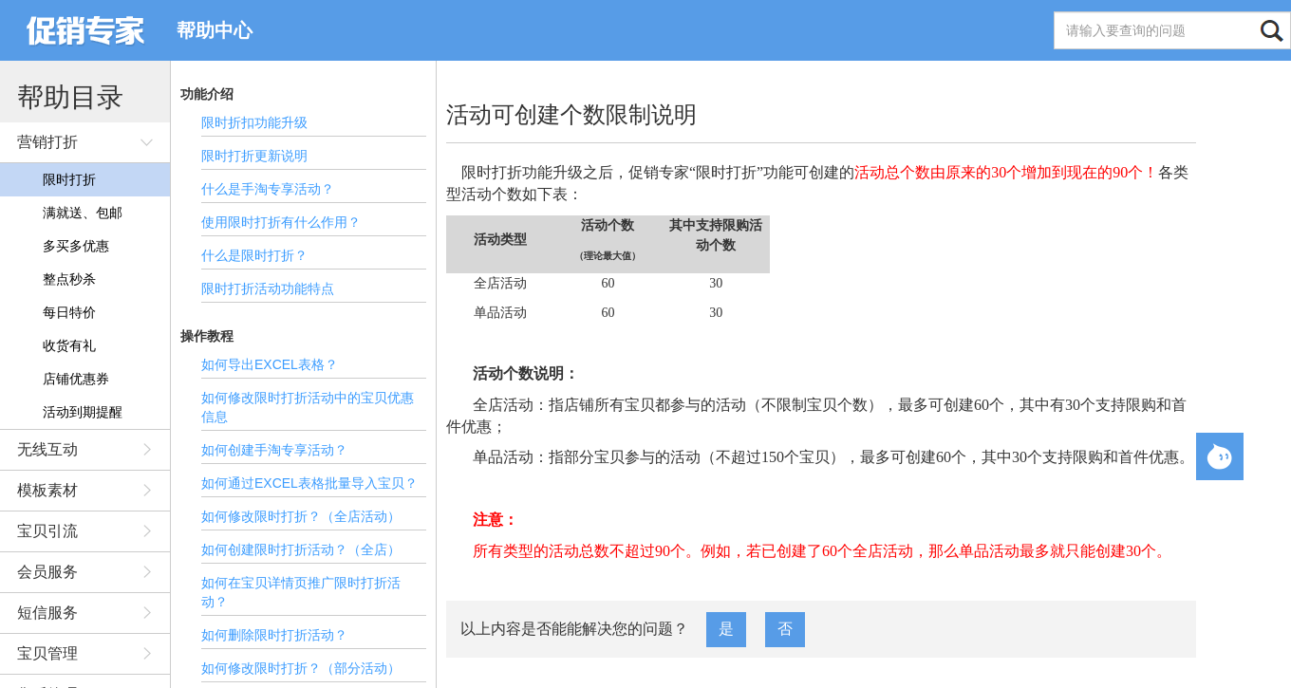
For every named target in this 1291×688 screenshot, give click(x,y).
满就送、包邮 (82, 212)
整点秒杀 (69, 279)
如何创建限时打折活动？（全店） (301, 549)
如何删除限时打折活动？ (274, 634)
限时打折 (69, 179)
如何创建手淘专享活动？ (274, 449)
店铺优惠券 (76, 378)
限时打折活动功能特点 (267, 288)
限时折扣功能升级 (254, 122)
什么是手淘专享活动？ (267, 188)
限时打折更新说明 (254, 155)
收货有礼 (69, 345)
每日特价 (69, 312)
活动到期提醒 (82, 411)
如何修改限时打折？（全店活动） (301, 516)
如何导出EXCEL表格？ (269, 364)
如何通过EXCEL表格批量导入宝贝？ (309, 483)
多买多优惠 (76, 245)
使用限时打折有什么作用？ (281, 222)
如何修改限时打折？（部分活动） (301, 668)
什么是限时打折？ (254, 255)
